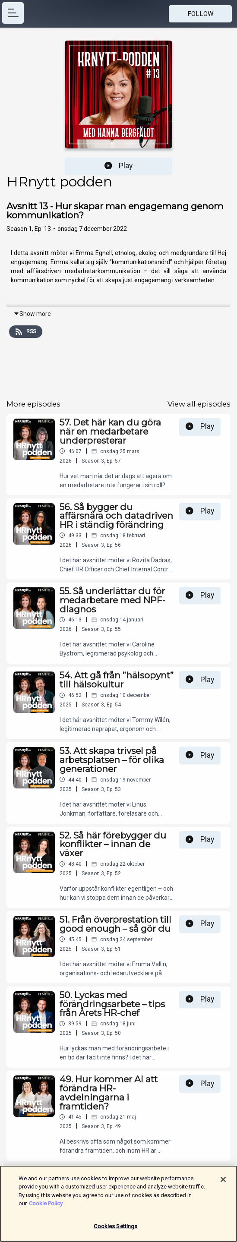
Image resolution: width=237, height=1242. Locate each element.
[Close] (223, 1182)
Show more (32, 313)
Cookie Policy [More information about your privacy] (46, 1207)
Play (118, 165)
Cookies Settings (115, 1229)
